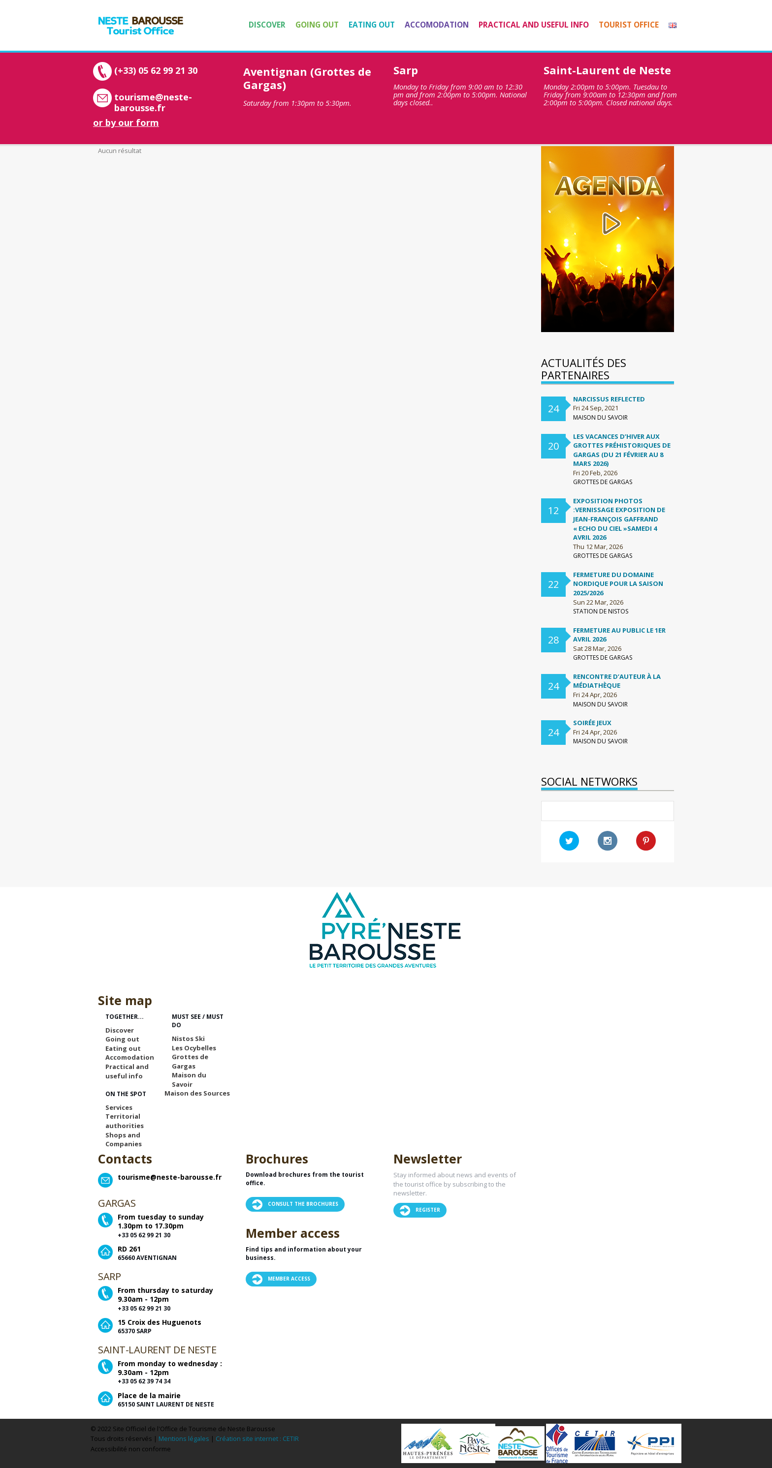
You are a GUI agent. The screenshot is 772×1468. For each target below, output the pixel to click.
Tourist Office (629, 24)
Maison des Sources (197, 1093)
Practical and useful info (534, 24)
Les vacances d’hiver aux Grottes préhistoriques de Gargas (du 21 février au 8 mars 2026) (622, 450)
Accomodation (437, 24)
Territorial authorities (124, 1121)
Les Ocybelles (194, 1047)
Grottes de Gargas (190, 1061)
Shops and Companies (123, 1140)
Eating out (372, 24)
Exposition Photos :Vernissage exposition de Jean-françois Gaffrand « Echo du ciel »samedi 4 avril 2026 (619, 519)
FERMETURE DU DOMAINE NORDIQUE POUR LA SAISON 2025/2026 (618, 583)
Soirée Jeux (592, 722)
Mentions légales (184, 1438)
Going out (317, 24)
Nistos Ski (188, 1038)
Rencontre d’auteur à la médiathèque (617, 681)
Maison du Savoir (189, 1079)
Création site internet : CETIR (257, 1438)
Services (118, 1107)
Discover (267, 24)
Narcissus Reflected (609, 399)
